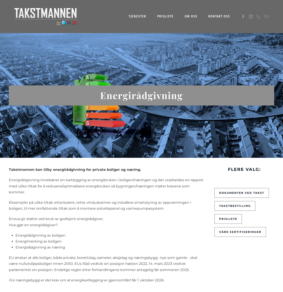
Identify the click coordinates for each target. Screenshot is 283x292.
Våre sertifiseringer (240, 232)
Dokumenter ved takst (241, 192)
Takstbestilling (235, 205)
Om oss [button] (191, 16)
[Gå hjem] (45, 16)
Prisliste (165, 16)
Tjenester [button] (137, 16)
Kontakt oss (219, 16)
